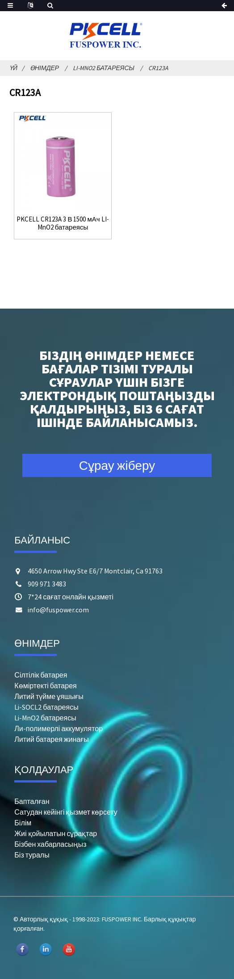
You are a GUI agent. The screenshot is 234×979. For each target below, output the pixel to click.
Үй (13, 68)
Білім (22, 822)
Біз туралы (31, 854)
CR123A (158, 68)
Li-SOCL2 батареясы (46, 707)
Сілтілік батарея (40, 674)
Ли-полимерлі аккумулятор (58, 728)
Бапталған (31, 801)
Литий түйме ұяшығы (48, 696)
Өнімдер (44, 68)
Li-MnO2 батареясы (103, 68)
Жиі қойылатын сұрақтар (55, 833)
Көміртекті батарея (45, 685)
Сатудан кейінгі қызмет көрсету (65, 811)
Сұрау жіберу (117, 465)
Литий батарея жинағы (51, 739)
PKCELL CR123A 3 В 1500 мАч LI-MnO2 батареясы (63, 223)
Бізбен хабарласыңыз (50, 844)
